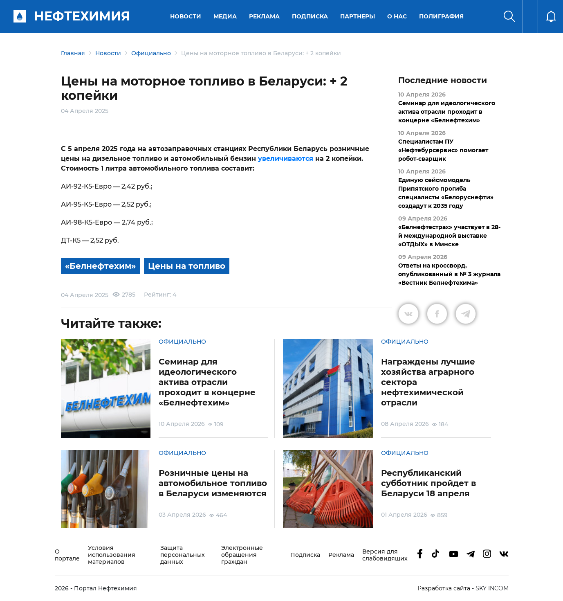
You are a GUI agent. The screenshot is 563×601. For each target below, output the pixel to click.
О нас (397, 16)
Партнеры (357, 16)
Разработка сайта (443, 588)
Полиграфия (441, 16)
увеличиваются (285, 158)
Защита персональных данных (182, 555)
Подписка (310, 16)
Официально (151, 53)
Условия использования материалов (111, 555)
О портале (67, 555)
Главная (73, 53)
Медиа (225, 16)
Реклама (264, 16)
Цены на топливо (186, 266)
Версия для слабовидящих (385, 555)
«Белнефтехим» (100, 266)
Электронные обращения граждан (242, 555)
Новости (185, 16)
